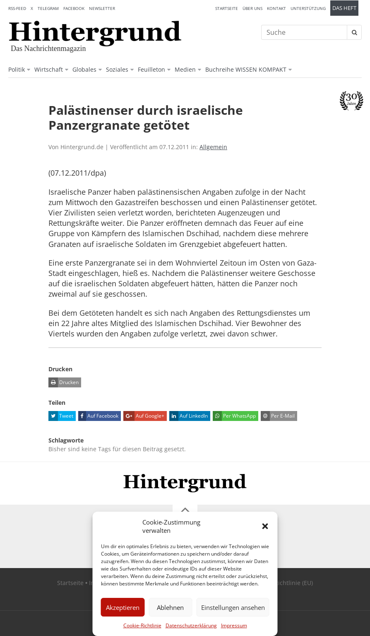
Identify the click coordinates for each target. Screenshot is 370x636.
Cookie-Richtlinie (142, 625)
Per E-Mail (278, 416)
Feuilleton (151, 69)
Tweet (60, 416)
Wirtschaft (48, 69)
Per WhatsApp (234, 416)
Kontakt (276, 8)
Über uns (252, 8)
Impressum (234, 625)
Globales (84, 69)
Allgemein (213, 147)
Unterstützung (308, 8)
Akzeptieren (122, 607)
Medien (185, 69)
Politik (16, 69)
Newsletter (102, 8)
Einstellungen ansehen (233, 607)
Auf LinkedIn (188, 416)
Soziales (117, 69)
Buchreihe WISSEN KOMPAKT (245, 69)
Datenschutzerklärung (191, 625)
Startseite (226, 8)
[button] (265, 526)
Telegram (48, 8)
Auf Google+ (143, 416)
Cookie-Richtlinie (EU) (283, 583)
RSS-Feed (17, 8)
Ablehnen (170, 607)
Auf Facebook (98, 416)
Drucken (63, 382)
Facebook (73, 8)
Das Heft (344, 8)
